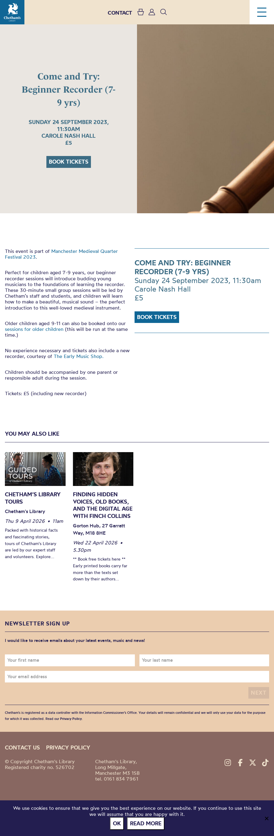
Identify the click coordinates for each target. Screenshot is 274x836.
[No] (266, 818)
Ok (117, 823)
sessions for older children (34, 329)
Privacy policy (68, 747)
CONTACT (120, 12)
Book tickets (68, 161)
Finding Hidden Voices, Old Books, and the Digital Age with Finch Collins (102, 505)
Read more (145, 823)
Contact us (22, 747)
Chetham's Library (12, 12)
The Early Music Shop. (78, 356)
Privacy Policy (71, 719)
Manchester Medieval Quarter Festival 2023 (61, 254)
